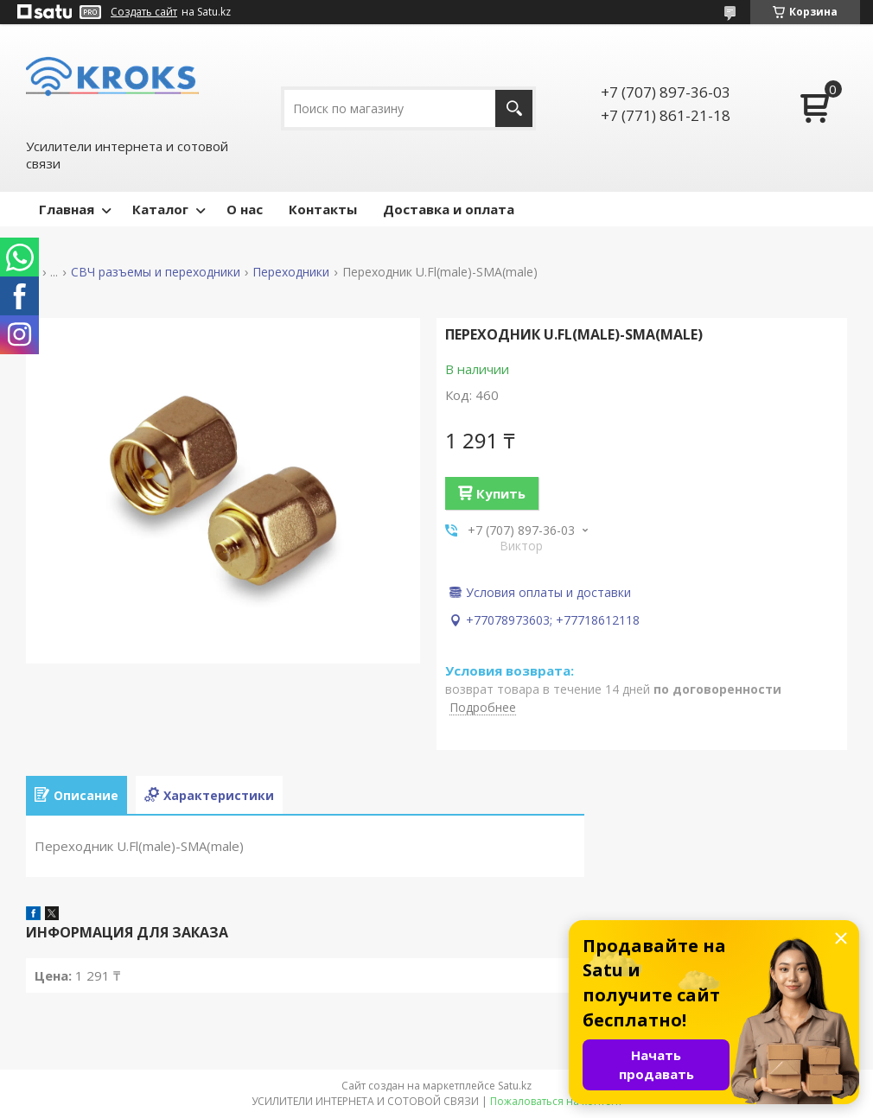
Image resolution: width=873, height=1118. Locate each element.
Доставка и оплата (448, 209)
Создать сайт (144, 12)
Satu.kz (515, 1085)
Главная (66, 209)
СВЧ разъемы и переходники (155, 272)
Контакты (323, 209)
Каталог (160, 209)
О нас (244, 209)
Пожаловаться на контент (556, 1101)
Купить (501, 493)
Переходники (290, 272)
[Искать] (513, 108)
